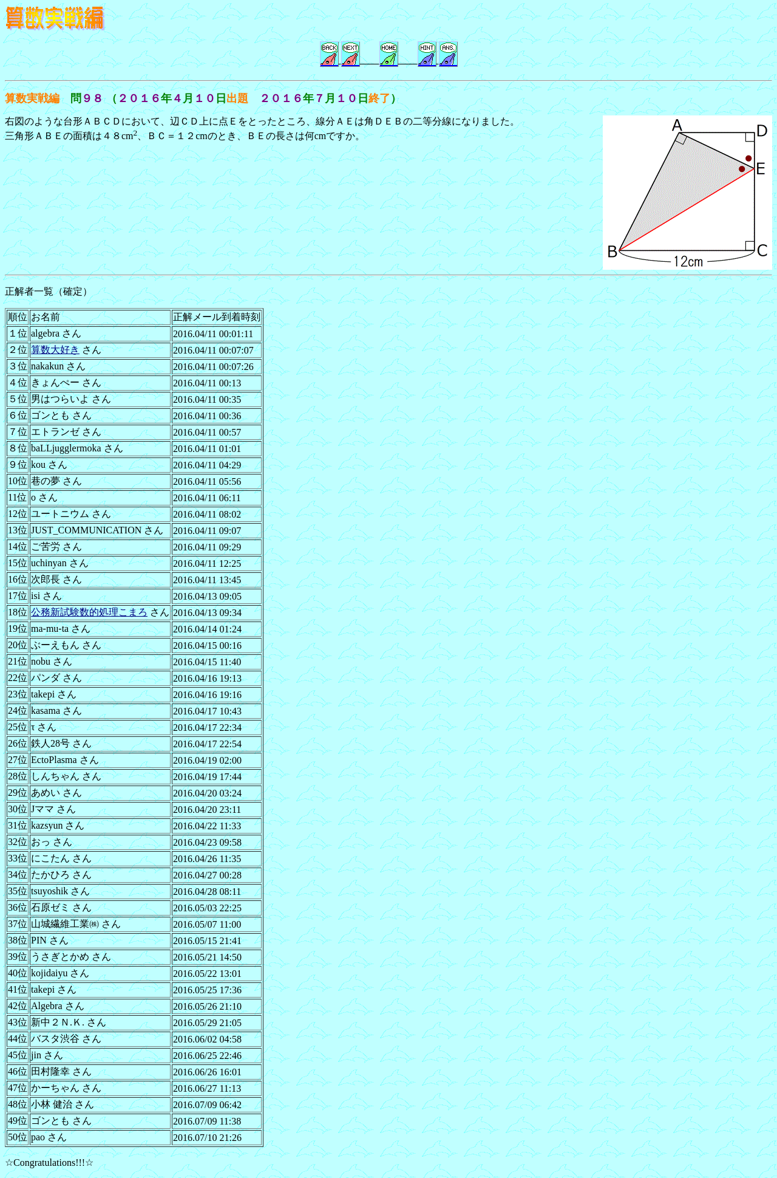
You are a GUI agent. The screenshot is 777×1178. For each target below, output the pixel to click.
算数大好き (55, 349)
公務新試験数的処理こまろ (89, 612)
